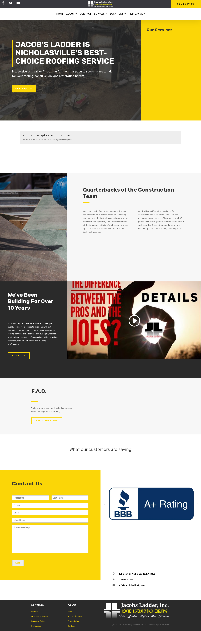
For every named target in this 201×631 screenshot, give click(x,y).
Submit (18, 563)
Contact (85, 14)
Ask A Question (47, 420)
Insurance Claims (38, 621)
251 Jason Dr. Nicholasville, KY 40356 (137, 574)
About (70, 14)
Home (59, 14)
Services (99, 14)
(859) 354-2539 (126, 579)
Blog (70, 611)
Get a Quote (24, 89)
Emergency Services (39, 616)
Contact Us (185, 4)
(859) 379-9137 (137, 14)
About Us (19, 356)
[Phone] (50, 505)
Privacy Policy (73, 621)
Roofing (34, 611)
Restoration (36, 626)
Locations (116, 14)
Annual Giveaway (75, 616)
